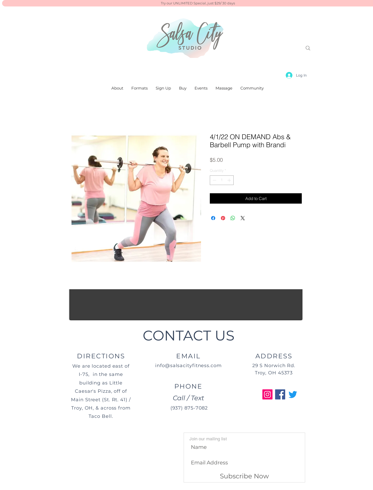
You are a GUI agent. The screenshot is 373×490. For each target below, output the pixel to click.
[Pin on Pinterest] (223, 218)
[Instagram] (267, 394)
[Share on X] (243, 218)
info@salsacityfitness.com (188, 365)
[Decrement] (214, 180)
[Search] (308, 48)
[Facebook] (280, 394)
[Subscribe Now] (244, 476)
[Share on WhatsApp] (233, 218)
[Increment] (229, 180)
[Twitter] (293, 394)
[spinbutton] (221, 180)
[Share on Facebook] (213, 218)
